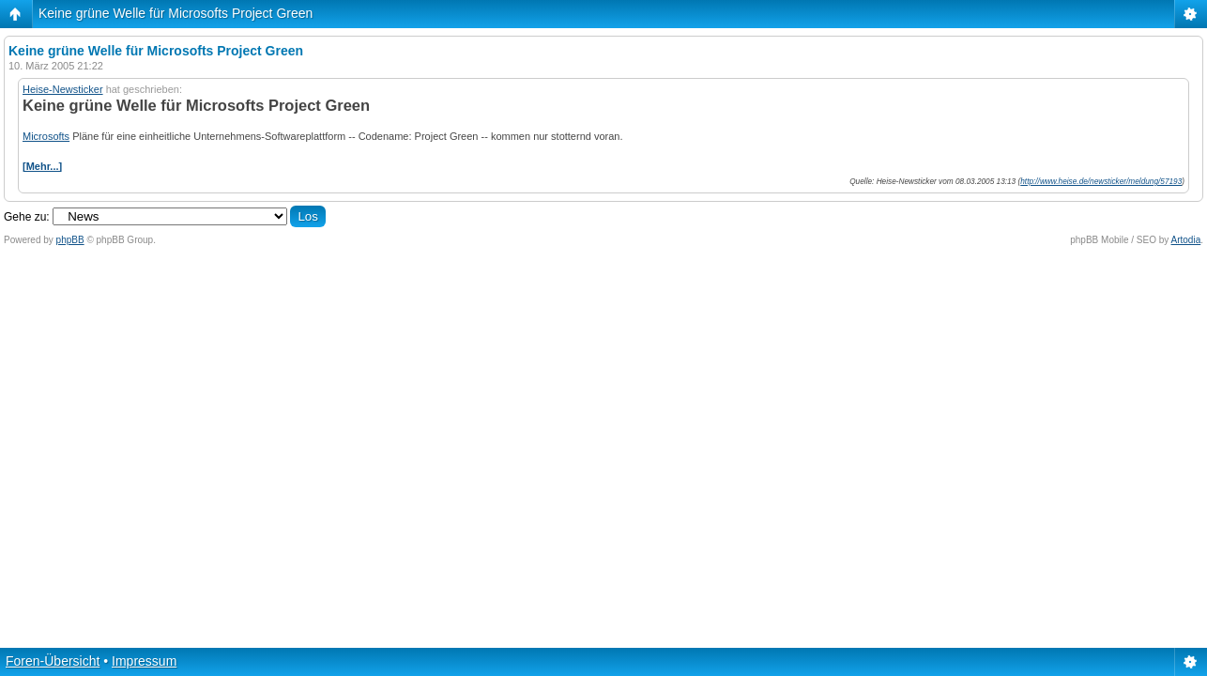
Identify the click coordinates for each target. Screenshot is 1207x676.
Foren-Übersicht (52, 660)
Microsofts (46, 136)
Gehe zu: (27, 216)
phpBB (70, 240)
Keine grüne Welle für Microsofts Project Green (175, 13)
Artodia (1186, 240)
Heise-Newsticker (63, 89)
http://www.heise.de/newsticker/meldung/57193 (1101, 181)
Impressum (144, 660)
